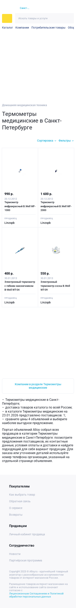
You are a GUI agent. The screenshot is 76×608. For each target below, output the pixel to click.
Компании (22, 27)
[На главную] (8, 8)
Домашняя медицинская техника (24, 105)
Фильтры (65, 140)
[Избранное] (55, 8)
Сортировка (45, 140)
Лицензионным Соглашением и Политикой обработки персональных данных (36, 595)
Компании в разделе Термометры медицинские (38, 386)
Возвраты (15, 514)
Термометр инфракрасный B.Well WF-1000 (19, 206)
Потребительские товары (48, 27)
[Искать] (69, 18)
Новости (14, 554)
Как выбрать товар (22, 494)
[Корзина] (63, 8)
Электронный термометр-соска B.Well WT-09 (55, 285)
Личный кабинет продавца (27, 534)
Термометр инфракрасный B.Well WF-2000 (56, 206)
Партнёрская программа (25, 560)
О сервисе (15, 508)
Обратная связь (20, 501)
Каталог (7, 27)
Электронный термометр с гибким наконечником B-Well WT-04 (19, 285)
